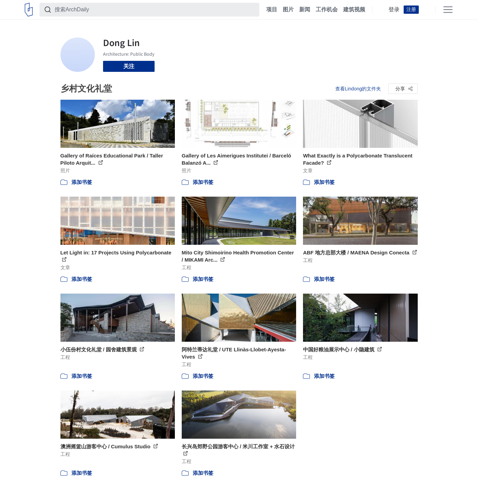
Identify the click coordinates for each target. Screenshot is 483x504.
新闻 (304, 9)
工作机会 (327, 9)
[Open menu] (447, 9)
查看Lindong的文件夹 (358, 88)
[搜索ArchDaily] (155, 10)
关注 (128, 66)
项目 (271, 9)
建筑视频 (354, 9)
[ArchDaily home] (29, 10)
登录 (394, 9)
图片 (288, 9)
